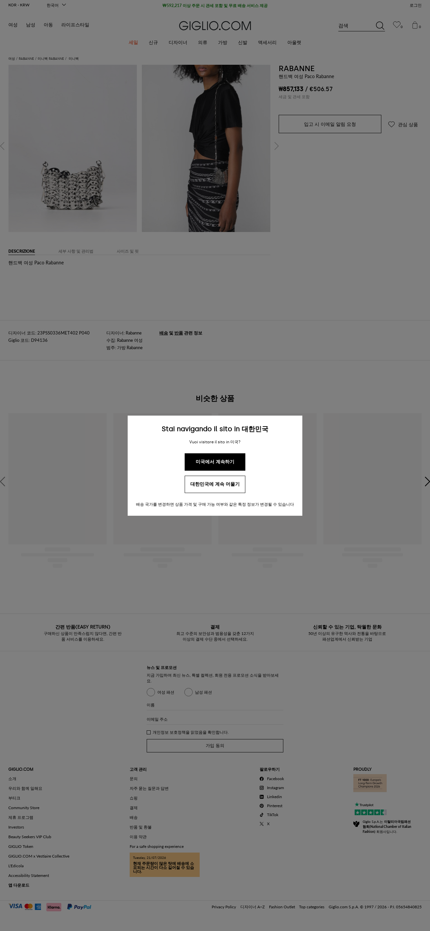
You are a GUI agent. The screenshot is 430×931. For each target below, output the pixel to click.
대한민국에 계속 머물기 (215, 484)
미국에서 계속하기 (215, 462)
